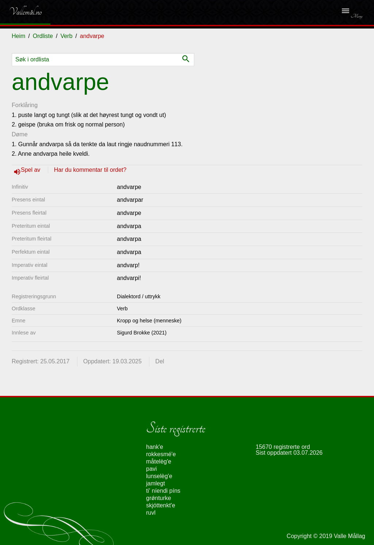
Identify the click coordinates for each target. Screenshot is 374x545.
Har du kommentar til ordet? (90, 170)
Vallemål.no (20, 12)
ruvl (151, 513)
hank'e (154, 447)
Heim (18, 36)
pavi (151, 469)
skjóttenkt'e (160, 505)
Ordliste (43, 36)
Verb (66, 36)
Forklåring (25, 105)
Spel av (31, 170)
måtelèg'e (158, 461)
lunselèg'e (159, 476)
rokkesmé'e (161, 454)
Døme (20, 134)
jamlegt (155, 483)
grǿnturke (158, 498)
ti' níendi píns (163, 491)
